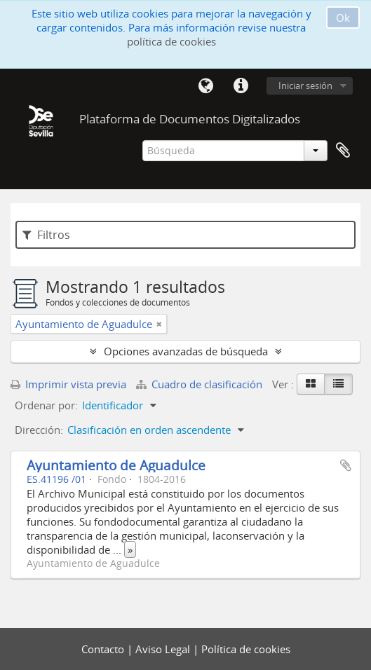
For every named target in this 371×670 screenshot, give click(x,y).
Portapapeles (342, 150)
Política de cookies (245, 649)
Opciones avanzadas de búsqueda (186, 351)
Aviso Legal (164, 649)
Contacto (104, 649)
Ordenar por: (46, 405)
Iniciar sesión (305, 85)
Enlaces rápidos (240, 86)
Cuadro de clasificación (200, 384)
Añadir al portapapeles (346, 465)
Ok (343, 18)
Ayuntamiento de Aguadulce (116, 465)
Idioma (205, 86)
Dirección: (39, 430)
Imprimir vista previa (68, 384)
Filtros (46, 234)
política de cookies (171, 41)
